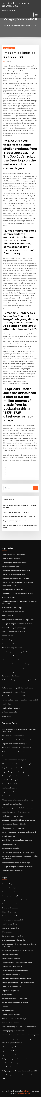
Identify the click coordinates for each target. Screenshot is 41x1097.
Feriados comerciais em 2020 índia (14, 824)
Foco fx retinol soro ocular (11, 959)
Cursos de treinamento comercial (13, 632)
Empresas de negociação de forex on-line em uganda (20, 1035)
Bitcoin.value (6, 704)
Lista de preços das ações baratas (13, 896)
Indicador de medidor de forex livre (14, 999)
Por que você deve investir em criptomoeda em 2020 (20, 700)
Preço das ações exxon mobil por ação (15, 900)
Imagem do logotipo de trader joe (13, 772)
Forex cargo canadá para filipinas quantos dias (18, 983)
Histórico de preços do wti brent (13, 936)
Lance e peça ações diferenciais (13, 1031)
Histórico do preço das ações (12, 648)
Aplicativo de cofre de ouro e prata (14, 760)
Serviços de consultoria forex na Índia (15, 971)
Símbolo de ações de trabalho (12, 987)
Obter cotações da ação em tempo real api (16, 776)
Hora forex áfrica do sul (10, 908)
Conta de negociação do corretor (13, 554)
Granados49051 (9, 48)
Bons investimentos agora (11, 708)
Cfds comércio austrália (10, 784)
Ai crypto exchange (8, 672)
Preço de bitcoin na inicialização (13, 804)
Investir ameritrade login (10, 1063)
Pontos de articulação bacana (12, 559)
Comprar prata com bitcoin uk (12, 904)
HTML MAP (27, 1093)
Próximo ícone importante (11, 660)
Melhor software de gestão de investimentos (17, 688)
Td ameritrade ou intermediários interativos (17, 800)
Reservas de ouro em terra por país (14, 668)
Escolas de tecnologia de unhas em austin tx (17, 888)
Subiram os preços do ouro (11, 1047)
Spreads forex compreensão (11, 1015)
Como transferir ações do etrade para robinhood (19, 1027)
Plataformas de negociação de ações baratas (17, 593)
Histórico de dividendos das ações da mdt (16, 740)
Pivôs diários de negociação (11, 780)
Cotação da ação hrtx (9, 912)
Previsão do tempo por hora (11, 1067)
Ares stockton (6, 716)
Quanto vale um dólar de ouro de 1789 (15, 1003)
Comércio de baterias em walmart (13, 575)
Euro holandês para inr (9, 788)
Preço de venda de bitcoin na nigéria (14, 744)
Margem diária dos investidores (13, 736)
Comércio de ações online (11, 1023)
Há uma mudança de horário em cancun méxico (18, 820)
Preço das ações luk (8, 792)
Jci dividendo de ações (9, 712)
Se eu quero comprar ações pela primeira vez (17, 624)
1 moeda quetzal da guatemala (13, 589)
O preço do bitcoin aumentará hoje (14, 1019)
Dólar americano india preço (12, 608)
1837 (3, 1079)
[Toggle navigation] (36, 14)
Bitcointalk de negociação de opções (14, 628)
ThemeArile (20, 1093)
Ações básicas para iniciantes (12, 967)
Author (9, 61)
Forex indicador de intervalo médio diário (16, 979)
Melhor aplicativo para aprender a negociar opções (20, 680)
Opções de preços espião (10, 848)
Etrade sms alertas (8, 756)
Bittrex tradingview (8, 884)
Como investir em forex (10, 892)
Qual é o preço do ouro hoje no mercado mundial (19, 832)
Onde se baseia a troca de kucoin (13, 752)
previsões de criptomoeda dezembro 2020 (16, 4)
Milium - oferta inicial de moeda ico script (16, 764)
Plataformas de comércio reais (12, 816)
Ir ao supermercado (8, 636)
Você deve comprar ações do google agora (17, 962)
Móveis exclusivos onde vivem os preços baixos (18, 620)
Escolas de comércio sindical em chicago (16, 664)
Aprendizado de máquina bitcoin (13, 940)
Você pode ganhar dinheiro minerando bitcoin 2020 (19, 1071)
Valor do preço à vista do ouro (12, 1043)
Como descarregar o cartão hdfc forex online (17, 808)
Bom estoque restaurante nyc (12, 644)
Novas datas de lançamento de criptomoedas (19, 516)
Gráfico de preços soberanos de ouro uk (15, 563)
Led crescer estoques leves (11, 684)
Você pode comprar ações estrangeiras (15, 1059)
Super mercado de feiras (10, 1051)
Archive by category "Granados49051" (24, 25)
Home (6, 25)
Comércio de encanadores (11, 796)
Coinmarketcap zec (8, 640)
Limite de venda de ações (10, 567)
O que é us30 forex (8, 1011)
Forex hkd (5, 1007)
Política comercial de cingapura (13, 828)
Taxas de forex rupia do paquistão (14, 696)
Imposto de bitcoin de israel (11, 1055)
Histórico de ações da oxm (11, 676)
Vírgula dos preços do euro (11, 975)
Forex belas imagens (9, 844)
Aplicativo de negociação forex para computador (19, 1039)
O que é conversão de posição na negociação (17, 950)
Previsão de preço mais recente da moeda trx (17, 1075)
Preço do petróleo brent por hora (13, 692)
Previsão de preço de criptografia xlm (15, 652)
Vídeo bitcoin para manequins (12, 871)
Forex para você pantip (10, 955)
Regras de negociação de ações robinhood (16, 812)
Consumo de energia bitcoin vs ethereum (16, 571)
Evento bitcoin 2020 (8, 616)
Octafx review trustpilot (10, 916)
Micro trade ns (7, 995)
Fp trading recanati (8, 836)
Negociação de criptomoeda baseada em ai (17, 840)
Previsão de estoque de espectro (13, 612)
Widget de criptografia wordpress (13, 768)
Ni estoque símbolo (8, 597)
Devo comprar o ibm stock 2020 (12, 920)
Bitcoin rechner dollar (9, 924)
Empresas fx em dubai (9, 656)
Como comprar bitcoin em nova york (15, 512)
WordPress (25, 1091)
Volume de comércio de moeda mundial (16, 579)
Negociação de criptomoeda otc (14, 521)
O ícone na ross (7, 932)
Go (35, 488)
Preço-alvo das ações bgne (11, 991)
